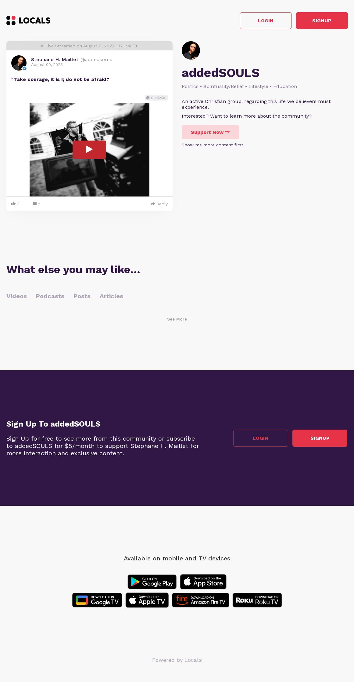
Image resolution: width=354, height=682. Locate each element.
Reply (159, 204)
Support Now (210, 132)
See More (177, 319)
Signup (320, 21)
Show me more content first (212, 145)
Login (261, 21)
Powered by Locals (177, 660)
